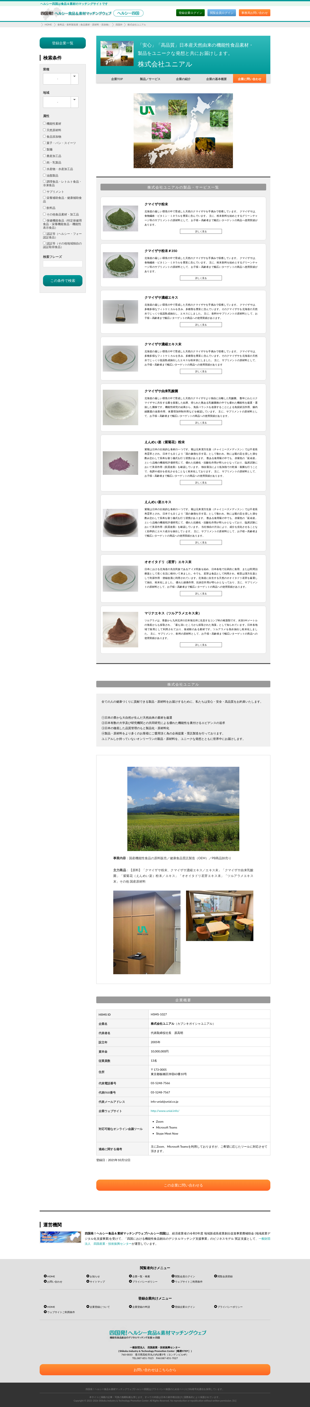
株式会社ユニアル (137, 24)
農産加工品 (52, 156)
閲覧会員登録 (225, 1276)
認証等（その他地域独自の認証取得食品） (62, 245)
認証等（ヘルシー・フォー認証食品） (62, 235)
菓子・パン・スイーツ (59, 143)
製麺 (47, 149)
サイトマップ (97, 1281)
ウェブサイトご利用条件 (189, 1281)
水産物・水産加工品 (58, 169)
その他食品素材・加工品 (61, 214)
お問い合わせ (54, 1281)
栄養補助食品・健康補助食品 (62, 199)
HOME (48, 24)
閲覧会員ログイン (221, 13)
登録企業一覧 (62, 43)
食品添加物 (52, 136)
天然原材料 (52, 130)
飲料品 (49, 208)
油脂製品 (50, 175)
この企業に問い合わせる (183, 1185)
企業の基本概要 (216, 79)
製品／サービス (150, 79)
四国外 (119, 24)
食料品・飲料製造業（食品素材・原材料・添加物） (84, 24)
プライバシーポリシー (145, 1281)
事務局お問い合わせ (254, 13)
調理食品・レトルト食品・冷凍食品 (62, 183)
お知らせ (95, 1276)
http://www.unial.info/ (165, 1111)
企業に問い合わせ (249, 79)
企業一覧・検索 (141, 1276)
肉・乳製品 (52, 162)
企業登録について (100, 1306)
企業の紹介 (183, 79)
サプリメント (53, 191)
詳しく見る (201, 231)
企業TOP (117, 79)
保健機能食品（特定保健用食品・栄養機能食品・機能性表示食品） (62, 224)
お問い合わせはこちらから (155, 1369)
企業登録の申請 (141, 1306)
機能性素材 (52, 123)
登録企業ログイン (190, 13)
